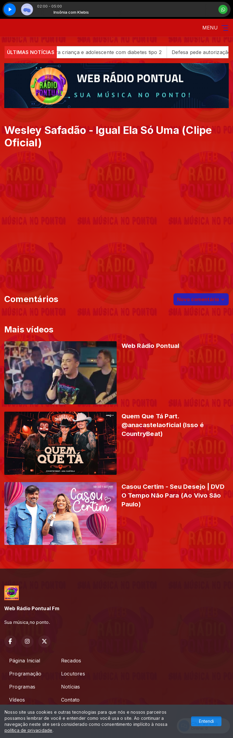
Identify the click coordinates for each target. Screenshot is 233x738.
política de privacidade (29, 730)
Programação (25, 674)
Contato (70, 700)
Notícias (70, 687)
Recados (71, 661)
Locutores (73, 674)
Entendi (206, 721)
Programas (22, 687)
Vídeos (17, 700)
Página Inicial (24, 661)
